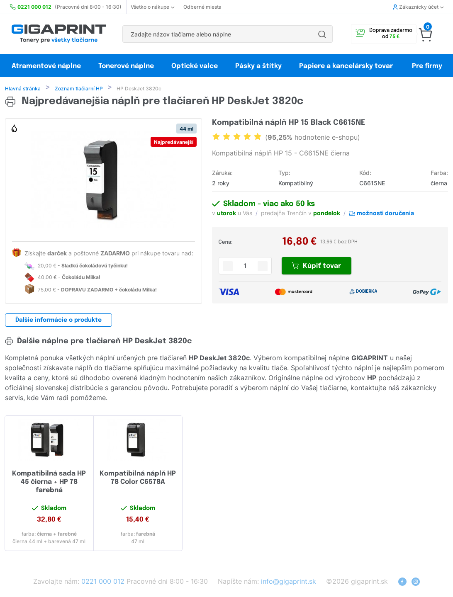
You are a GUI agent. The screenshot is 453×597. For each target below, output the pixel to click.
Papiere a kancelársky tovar (347, 66)
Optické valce (194, 66)
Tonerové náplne (126, 66)
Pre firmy (427, 66)
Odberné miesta (202, 7)
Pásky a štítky (258, 66)
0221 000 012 (102, 582)
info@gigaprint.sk (288, 582)
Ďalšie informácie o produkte (58, 321)
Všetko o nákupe (152, 7)
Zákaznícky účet (418, 7)
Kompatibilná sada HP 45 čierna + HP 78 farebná (49, 483)
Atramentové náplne (46, 66)
